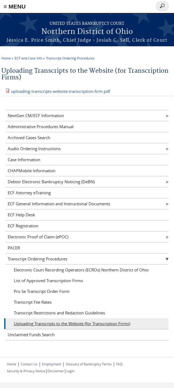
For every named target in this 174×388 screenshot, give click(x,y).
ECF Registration (23, 225)
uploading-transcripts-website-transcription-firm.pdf (60, 91)
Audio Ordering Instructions (34, 148)
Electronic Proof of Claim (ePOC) (38, 236)
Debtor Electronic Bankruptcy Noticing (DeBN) (51, 181)
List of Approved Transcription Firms (48, 280)
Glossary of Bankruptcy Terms (89, 364)
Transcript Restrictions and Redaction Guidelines (59, 313)
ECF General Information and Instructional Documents (59, 203)
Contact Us (29, 364)
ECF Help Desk (21, 214)
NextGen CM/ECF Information (36, 115)
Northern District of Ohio (87, 31)
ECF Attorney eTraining (29, 192)
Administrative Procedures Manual (41, 126)
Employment (51, 364)
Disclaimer (55, 371)
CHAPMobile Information (31, 170)
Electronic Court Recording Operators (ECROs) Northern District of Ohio (81, 270)
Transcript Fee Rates (33, 302)
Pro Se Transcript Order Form (41, 291)
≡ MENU (15, 6)
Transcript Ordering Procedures (70, 58)
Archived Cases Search (29, 137)
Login (70, 371)
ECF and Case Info (28, 58)
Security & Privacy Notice (26, 371)
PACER (14, 247)
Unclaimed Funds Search (31, 334)
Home (6, 58)
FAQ (119, 364)
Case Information (24, 159)
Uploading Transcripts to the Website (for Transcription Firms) (72, 323)
